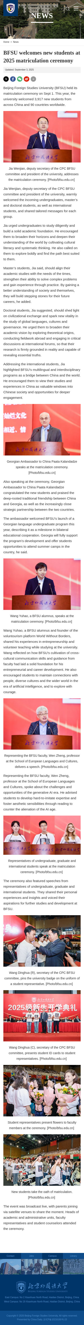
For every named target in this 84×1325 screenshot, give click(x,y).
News (16, 42)
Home (6, 42)
